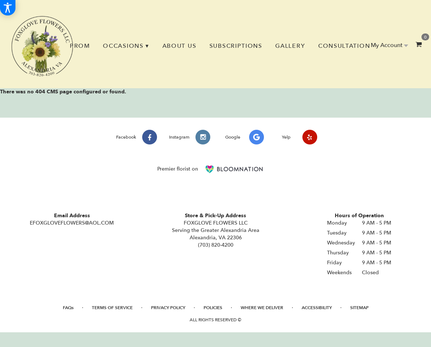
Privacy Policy (168, 308)
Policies (213, 308)
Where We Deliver (262, 308)
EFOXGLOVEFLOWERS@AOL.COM (72, 222)
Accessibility (317, 308)
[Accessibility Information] (7, 7)
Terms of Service (112, 308)
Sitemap (359, 308)
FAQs (68, 308)
